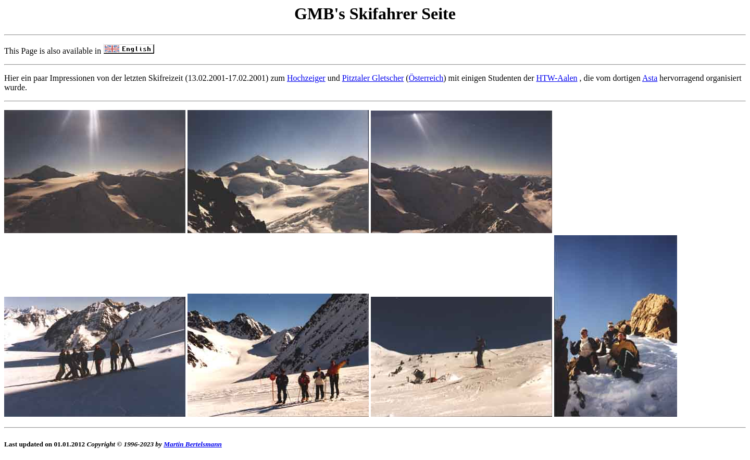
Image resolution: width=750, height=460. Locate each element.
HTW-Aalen (556, 78)
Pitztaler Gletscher (373, 78)
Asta (649, 78)
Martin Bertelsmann (193, 444)
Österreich (426, 78)
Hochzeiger (306, 78)
